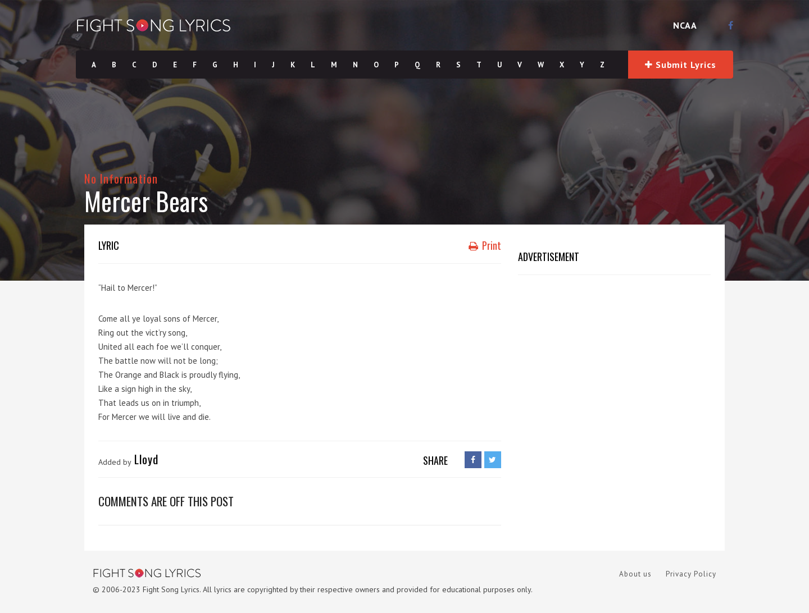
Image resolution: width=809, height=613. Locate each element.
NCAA (685, 25)
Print (485, 245)
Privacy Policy (691, 574)
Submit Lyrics (680, 64)
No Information (121, 178)
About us (635, 574)
